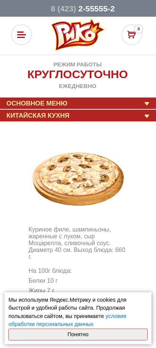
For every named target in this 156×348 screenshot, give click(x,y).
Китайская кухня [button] (37, 115)
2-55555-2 (83, 8)
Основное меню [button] (36, 103)
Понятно (77, 334)
